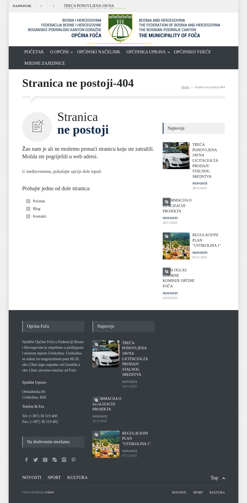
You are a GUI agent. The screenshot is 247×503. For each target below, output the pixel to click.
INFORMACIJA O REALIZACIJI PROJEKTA (177, 205)
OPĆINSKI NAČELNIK (98, 52)
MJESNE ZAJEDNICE (44, 63)
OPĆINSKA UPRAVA (146, 52)
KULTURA (77, 477)
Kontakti (39, 216)
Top (214, 478)
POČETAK (34, 52)
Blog (36, 209)
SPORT (54, 477)
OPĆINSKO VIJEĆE (192, 52)
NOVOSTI (199, 183)
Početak (39, 201)
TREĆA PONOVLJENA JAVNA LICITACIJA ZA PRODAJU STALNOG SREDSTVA (95, 6)
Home (185, 87)
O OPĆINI (59, 52)
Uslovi (49, 492)
